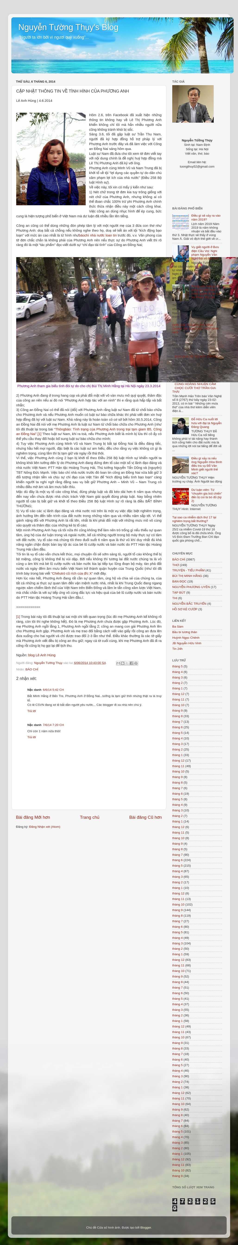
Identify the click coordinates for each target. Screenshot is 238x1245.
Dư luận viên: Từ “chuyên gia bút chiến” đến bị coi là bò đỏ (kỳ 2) (206, 495)
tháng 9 (177, 710)
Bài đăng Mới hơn (33, 817)
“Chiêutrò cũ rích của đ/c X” (72, 573)
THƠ (175, 565)
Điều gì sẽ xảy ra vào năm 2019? (205, 217)
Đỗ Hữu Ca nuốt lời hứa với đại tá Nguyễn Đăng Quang (206, 422)
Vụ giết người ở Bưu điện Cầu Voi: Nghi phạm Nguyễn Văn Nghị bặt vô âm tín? (205, 252)
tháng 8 (177, 716)
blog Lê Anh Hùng (42, 655)
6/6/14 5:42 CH (53, 689)
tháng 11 (178, 699)
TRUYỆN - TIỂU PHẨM (188, 570)
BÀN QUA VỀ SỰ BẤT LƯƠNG (196, 356)
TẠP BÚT (178, 592)
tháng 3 (177, 677)
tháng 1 (177, 688)
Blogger (145, 1227)
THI (174, 598)
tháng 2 (177, 683)
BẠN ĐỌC (179, 581)
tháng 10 (178, 705)
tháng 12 (178, 694)
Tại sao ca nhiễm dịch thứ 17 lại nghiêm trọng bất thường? (194, 519)
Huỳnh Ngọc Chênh (186, 637)
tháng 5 (177, 666)
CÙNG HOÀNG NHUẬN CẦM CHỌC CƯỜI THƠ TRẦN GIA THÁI (194, 387)
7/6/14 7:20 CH (53, 725)
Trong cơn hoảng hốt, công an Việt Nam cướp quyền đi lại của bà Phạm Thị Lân (206, 291)
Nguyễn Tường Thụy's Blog (68, 27)
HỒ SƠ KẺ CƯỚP (184, 609)
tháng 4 (177, 672)
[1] (39, 434)
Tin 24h (177, 649)
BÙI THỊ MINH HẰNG (187, 576)
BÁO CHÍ (31, 669)
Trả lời (31, 711)
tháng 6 (177, 727)
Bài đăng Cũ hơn (145, 817)
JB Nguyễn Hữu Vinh (186, 643)
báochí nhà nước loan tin (98, 235)
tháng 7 (177, 721)
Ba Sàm (177, 626)
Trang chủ (89, 817)
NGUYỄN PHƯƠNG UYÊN (191, 587)
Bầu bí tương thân (184, 632)
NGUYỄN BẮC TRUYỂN (189, 603)
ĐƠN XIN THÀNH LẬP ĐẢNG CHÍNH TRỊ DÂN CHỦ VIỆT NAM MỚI (195, 328)
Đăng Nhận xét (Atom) (44, 826)
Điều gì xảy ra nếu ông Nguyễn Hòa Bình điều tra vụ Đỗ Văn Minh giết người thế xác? (206, 466)
